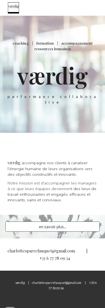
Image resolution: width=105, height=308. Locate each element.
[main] (52, 74)
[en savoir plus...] (53, 226)
